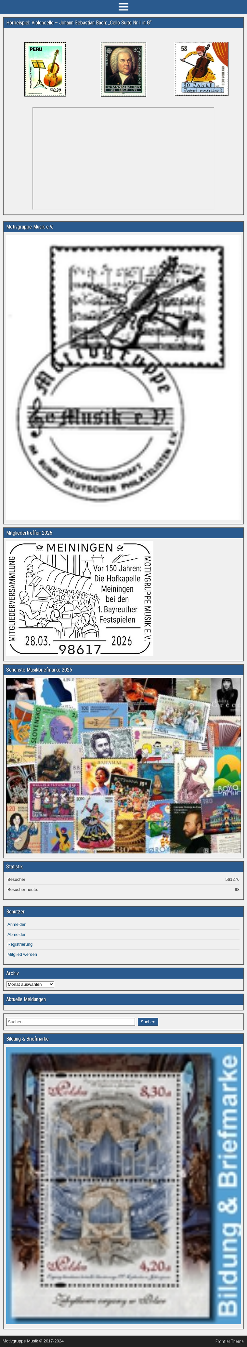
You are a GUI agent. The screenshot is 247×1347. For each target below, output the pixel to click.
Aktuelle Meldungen (26, 999)
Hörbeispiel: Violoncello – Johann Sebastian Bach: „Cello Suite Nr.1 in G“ (78, 23)
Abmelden (17, 934)
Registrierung (19, 944)
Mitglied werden (22, 954)
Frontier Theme (229, 1341)
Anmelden (17, 924)
